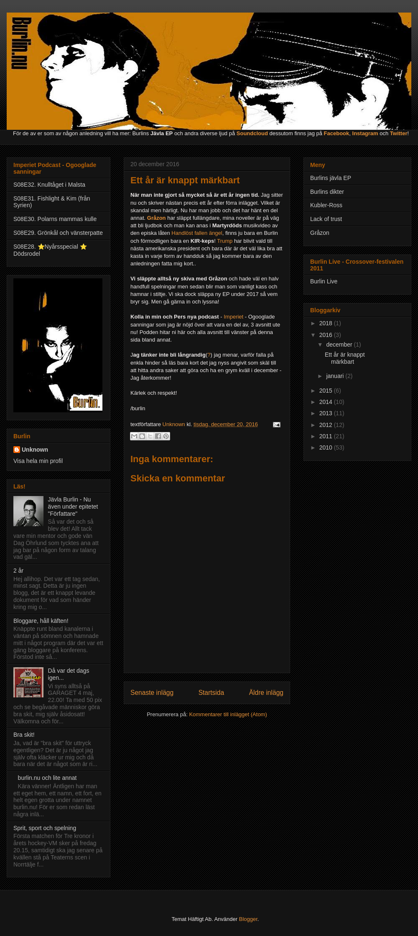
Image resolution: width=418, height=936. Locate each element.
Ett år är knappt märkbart (345, 358)
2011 (326, 436)
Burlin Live (323, 281)
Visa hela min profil (38, 461)
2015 (326, 390)
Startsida (211, 692)
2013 (326, 413)
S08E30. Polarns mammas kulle (55, 219)
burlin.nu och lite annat (47, 777)
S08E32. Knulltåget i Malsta (49, 184)
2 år (18, 570)
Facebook (336, 133)
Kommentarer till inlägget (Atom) (228, 714)
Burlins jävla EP (330, 178)
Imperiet (234, 317)
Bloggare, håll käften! (41, 620)
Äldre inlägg (266, 692)
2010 (326, 447)
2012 (326, 425)
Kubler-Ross (326, 205)
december (340, 344)
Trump (225, 241)
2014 (326, 402)
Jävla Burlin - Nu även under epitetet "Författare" (73, 506)
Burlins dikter (327, 191)
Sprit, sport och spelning (44, 828)
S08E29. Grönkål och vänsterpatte (58, 232)
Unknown (35, 449)
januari (335, 376)
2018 (326, 323)
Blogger (248, 919)
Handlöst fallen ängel (196, 233)
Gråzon (319, 232)
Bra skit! (24, 734)
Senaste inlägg (151, 692)
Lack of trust (326, 219)
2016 (326, 335)
